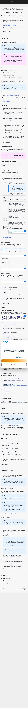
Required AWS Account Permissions (12, 95)
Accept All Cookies (14, 360)
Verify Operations (14, 425)
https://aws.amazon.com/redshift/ (9, 25)
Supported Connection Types (7, 9)
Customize (14, 364)
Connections (14, 8)
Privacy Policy (18, 352)
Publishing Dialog (15, 28)
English (24, 589)
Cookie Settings (18, 357)
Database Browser (14, 513)
